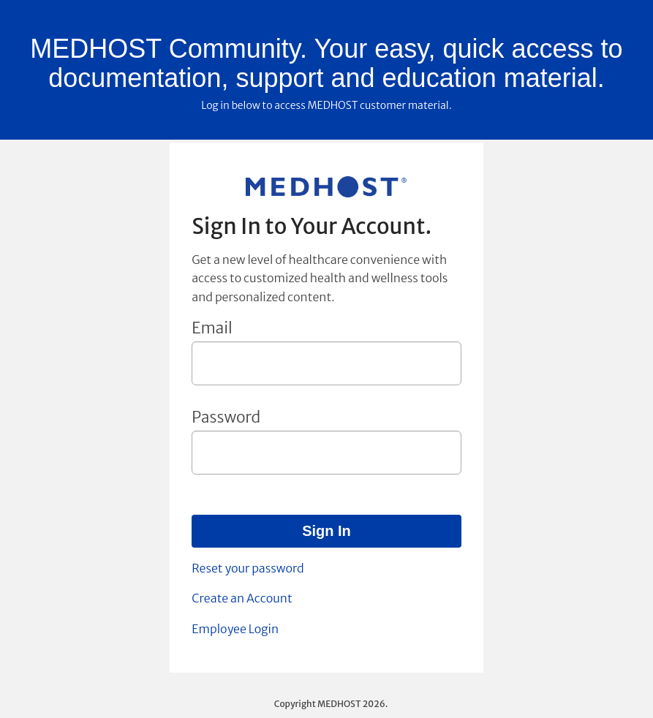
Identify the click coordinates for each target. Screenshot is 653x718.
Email (212, 328)
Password (226, 417)
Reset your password (247, 568)
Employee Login (235, 628)
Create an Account (242, 598)
